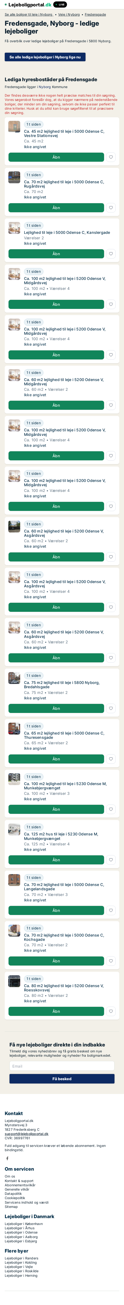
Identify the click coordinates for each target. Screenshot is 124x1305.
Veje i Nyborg (69, 14)
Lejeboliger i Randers (21, 1258)
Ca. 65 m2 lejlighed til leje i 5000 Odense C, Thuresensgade (64, 735)
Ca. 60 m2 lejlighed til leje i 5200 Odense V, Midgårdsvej (64, 381)
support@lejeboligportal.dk (26, 1134)
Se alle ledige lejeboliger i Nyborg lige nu (45, 57)
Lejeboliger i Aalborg (21, 1237)
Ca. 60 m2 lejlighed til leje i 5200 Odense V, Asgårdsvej (64, 533)
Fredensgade (95, 14)
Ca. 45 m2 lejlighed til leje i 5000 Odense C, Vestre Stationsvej (64, 133)
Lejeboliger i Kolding (21, 1262)
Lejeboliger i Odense (21, 1232)
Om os (10, 1176)
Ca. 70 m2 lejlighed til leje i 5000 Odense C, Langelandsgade (64, 886)
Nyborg (45, 87)
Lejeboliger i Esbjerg (21, 1241)
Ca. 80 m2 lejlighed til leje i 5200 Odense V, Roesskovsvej (64, 988)
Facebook (7, 1158)
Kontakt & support (19, 1181)
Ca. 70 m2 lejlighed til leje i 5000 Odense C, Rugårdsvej (64, 184)
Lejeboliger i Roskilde (21, 1271)
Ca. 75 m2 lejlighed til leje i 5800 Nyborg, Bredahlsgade (62, 684)
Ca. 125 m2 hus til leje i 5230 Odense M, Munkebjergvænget (61, 836)
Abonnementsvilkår (20, 1185)
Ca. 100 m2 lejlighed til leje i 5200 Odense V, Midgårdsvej (65, 280)
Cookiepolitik (15, 1198)
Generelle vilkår (17, 1189)
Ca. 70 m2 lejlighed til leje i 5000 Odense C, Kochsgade (64, 937)
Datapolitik (13, 1194)
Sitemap (11, 1207)
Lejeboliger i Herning (21, 1275)
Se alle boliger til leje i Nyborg (29, 14)
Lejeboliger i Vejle (19, 1267)
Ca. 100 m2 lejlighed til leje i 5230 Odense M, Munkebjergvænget (65, 786)
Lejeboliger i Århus (19, 1228)
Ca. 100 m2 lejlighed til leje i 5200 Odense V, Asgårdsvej (65, 583)
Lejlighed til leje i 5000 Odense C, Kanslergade (67, 232)
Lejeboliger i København (24, 1224)
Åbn (56, 157)
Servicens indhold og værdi (26, 1202)
